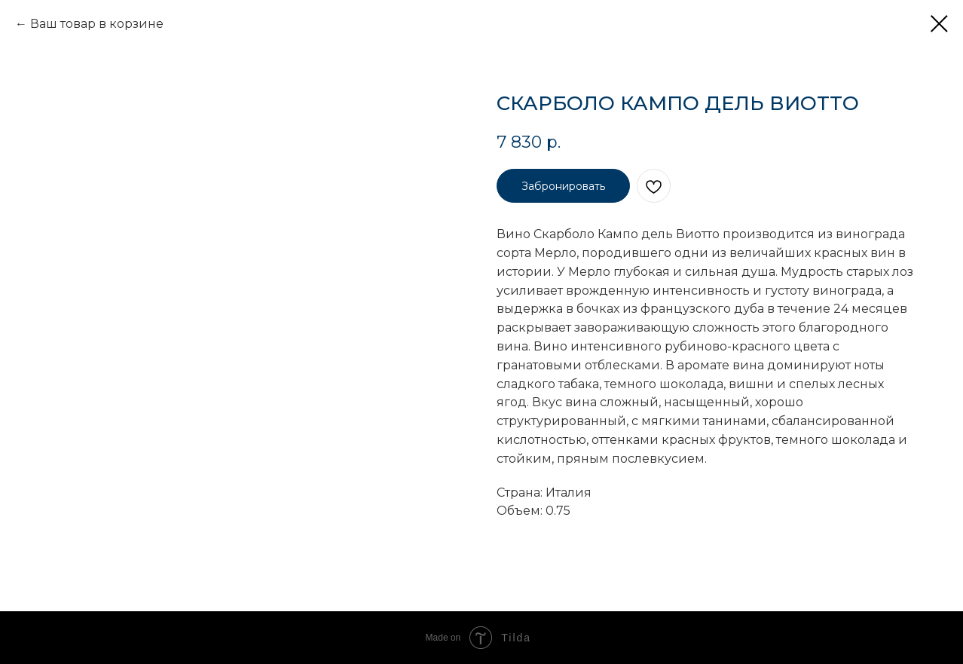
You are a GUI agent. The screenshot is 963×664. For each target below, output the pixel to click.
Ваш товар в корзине (97, 24)
